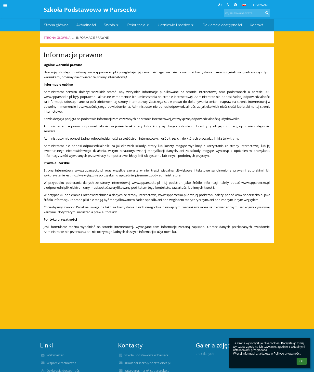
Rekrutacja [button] (138, 25)
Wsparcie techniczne (61, 363)
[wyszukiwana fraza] (247, 13)
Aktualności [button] (86, 25)
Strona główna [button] (56, 25)
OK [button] (302, 361)
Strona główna (57, 37)
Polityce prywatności (287, 353)
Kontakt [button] (256, 25)
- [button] (228, 4)
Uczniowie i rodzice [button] (176, 25)
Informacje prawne (92, 37)
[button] (244, 5)
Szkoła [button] (111, 25)
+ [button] (220, 4)
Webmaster (55, 355)
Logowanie (260, 5)
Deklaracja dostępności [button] (222, 25)
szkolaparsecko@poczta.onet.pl (147, 363)
